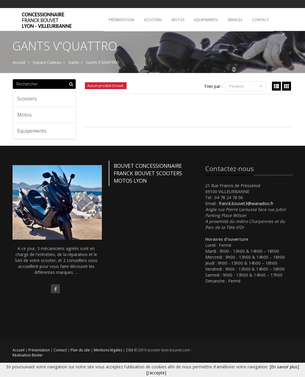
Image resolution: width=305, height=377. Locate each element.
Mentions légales (108, 350)
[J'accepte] (156, 373)
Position (245, 86)
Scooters (27, 98)
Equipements (31, 131)
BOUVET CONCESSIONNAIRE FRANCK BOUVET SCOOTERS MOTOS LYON (148, 173)
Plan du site (81, 350)
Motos (24, 114)
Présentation (39, 350)
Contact (61, 350)
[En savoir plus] (284, 367)
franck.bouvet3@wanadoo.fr (246, 203)
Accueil (18, 350)
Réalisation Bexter (28, 355)
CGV (130, 350)
